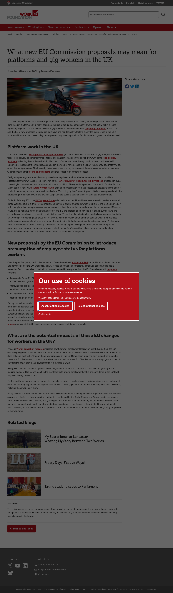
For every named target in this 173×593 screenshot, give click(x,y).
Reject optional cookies (91, 306)
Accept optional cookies (55, 306)
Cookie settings (45, 314)
